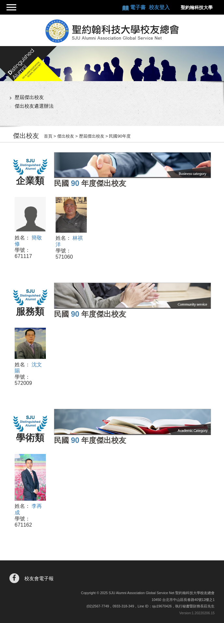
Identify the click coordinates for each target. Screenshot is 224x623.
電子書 (138, 7)
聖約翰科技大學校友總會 (112, 31)
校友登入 (159, 7)
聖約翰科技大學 (197, 7)
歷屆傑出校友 (29, 97)
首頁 (48, 136)
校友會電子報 (39, 578)
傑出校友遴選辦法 (34, 106)
